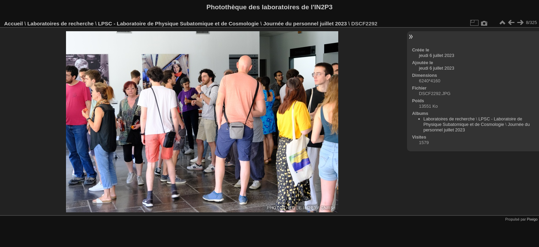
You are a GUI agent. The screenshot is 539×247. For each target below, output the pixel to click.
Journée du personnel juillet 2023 (305, 23)
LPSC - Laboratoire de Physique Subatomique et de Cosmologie (178, 23)
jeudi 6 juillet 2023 (436, 55)
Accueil (13, 23)
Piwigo (532, 219)
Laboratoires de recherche (60, 23)
